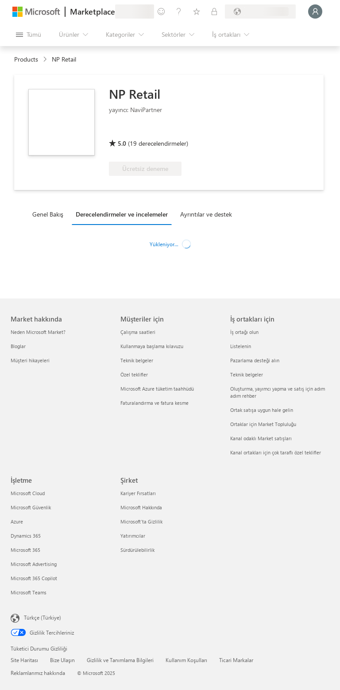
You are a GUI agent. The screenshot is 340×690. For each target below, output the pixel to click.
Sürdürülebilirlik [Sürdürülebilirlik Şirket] (137, 550)
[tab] (50, 214)
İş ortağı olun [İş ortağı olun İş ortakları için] (244, 332)
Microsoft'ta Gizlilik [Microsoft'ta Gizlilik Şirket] (141, 521)
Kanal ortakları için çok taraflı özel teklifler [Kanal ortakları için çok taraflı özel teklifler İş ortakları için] (275, 452)
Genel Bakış (47, 214)
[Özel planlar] (214, 11)
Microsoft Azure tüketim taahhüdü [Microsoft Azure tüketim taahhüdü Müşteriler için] (157, 388)
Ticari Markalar (236, 659)
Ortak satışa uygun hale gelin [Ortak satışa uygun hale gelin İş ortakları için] (261, 410)
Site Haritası (24, 659)
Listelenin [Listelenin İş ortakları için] (240, 346)
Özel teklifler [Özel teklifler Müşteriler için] (134, 374)
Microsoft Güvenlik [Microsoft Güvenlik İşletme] (31, 507)
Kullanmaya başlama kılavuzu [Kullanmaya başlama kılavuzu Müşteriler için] (151, 346)
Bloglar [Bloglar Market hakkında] (18, 346)
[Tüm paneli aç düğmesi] (28, 34)
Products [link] (26, 59)
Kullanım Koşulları (186, 659)
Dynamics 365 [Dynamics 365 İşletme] (26, 535)
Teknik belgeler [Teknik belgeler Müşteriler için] (136, 360)
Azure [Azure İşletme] (17, 521)
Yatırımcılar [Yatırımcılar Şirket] (132, 535)
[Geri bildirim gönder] (161, 11)
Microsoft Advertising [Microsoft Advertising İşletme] (34, 564)
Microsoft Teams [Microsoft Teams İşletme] (28, 592)
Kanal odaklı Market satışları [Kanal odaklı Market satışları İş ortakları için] (261, 438)
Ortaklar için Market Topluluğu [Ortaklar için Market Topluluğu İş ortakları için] (263, 424)
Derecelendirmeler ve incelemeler (122, 214)
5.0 (122, 143)
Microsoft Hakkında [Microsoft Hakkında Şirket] (141, 507)
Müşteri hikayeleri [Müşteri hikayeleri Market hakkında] (30, 360)
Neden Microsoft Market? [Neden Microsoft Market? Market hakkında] (38, 332)
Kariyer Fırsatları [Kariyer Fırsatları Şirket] (138, 493)
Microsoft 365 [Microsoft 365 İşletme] (25, 550)
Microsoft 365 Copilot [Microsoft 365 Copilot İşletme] (34, 578)
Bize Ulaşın (62, 659)
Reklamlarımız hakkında (38, 672)
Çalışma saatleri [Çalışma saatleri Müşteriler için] (137, 332)
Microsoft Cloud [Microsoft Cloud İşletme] (28, 493)
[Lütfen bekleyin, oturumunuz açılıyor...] (315, 11)
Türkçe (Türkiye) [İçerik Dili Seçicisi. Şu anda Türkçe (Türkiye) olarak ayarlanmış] (42, 617)
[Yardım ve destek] (179, 11)
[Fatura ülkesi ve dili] (260, 11)
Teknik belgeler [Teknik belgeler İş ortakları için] (246, 374)
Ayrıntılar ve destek (206, 214)
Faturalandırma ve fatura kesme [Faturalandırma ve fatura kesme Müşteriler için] (154, 402)
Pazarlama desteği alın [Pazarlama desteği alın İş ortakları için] (254, 360)
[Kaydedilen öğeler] (196, 11)
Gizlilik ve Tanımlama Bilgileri (120, 659)
